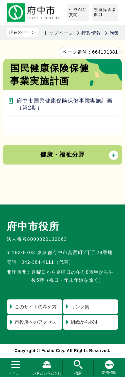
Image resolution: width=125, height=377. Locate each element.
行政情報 (91, 33)
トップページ (58, 33)
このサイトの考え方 (36, 306)
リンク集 (80, 306)
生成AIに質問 (78, 12)
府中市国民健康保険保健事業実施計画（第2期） (65, 104)
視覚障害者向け (105, 12)
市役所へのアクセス (36, 322)
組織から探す (85, 322)
